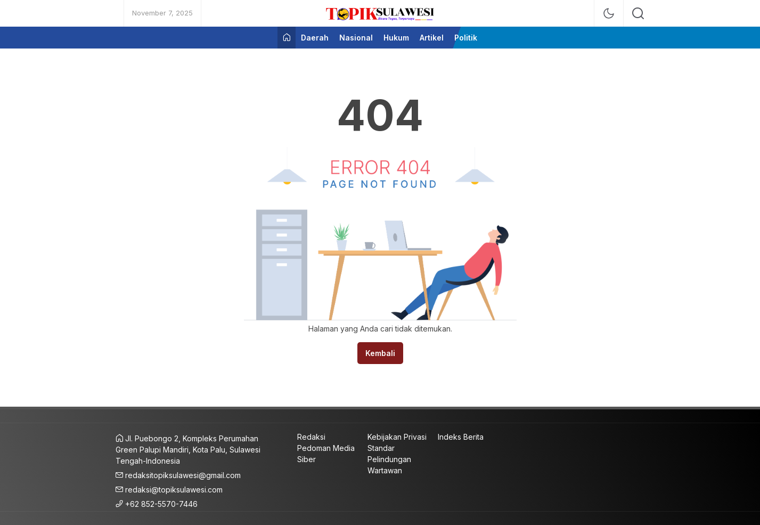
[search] (638, 13)
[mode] (608, 13)
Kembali (380, 353)
